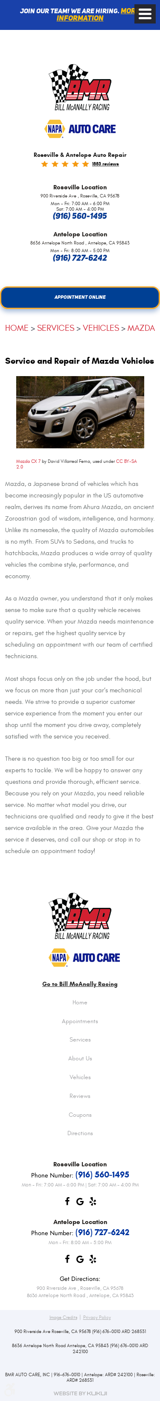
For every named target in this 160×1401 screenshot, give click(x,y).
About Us (80, 1059)
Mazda (141, 328)
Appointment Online (80, 297)
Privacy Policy (97, 1318)
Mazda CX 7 (28, 461)
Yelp (93, 1203)
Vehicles (101, 328)
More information (98, 15)
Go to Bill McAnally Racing (80, 984)
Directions (80, 1134)
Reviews (80, 1097)
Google (80, 1203)
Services (55, 328)
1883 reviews (105, 164)
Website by (80, 1393)
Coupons (80, 1115)
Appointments (80, 1022)
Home (17, 328)
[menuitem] (80, 1009)
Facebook (67, 1203)
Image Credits (63, 1318)
